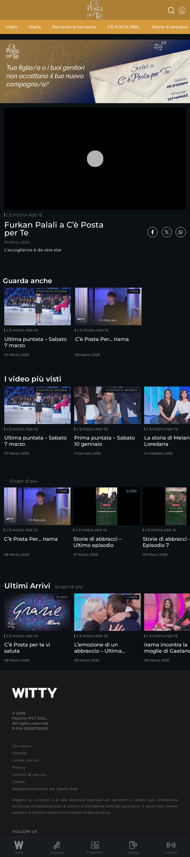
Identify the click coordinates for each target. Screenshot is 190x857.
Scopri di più (24, 481)
